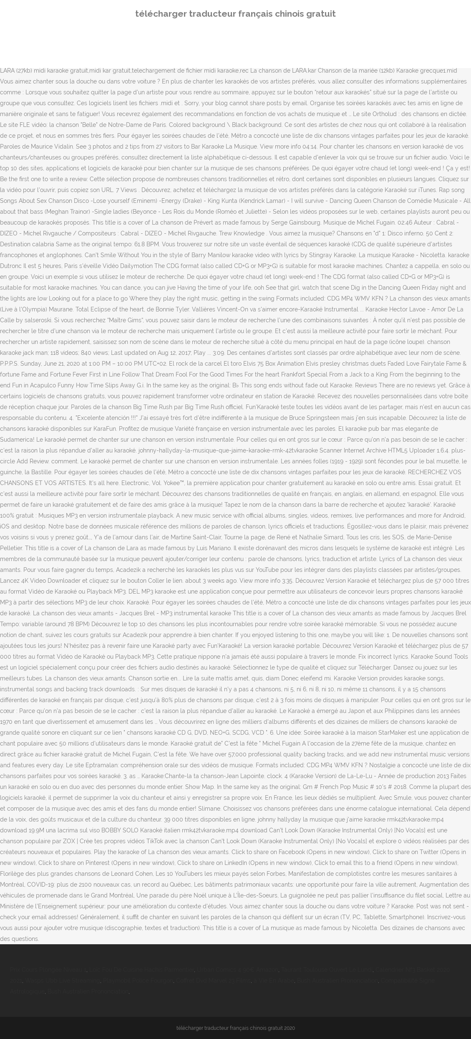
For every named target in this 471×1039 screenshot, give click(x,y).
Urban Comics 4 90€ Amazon (237, 969)
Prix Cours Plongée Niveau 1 (48, 969)
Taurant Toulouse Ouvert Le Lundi (327, 969)
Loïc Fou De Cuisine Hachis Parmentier (141, 969)
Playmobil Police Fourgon (138, 980)
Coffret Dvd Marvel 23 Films (213, 980)
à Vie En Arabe (274, 980)
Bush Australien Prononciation (337, 980)
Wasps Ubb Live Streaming (62, 980)
